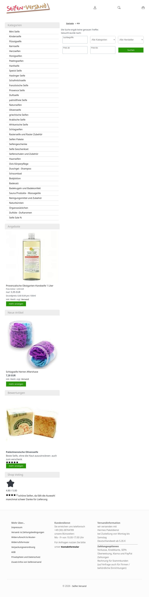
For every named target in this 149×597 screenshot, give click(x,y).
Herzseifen (14, 51)
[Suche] (119, 8)
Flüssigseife (15, 41)
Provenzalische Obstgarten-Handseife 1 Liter (29, 285)
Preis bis (94, 48)
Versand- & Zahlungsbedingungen (27, 532)
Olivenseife (15, 109)
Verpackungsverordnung (23, 547)
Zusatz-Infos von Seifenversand (26, 562)
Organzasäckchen (18, 207)
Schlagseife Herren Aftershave (22, 371)
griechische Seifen (18, 114)
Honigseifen (15, 55)
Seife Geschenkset (18, 149)
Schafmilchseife (17, 80)
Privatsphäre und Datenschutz (25, 557)
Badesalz (14, 183)
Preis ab (66, 48)
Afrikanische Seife (18, 124)
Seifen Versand (79, 586)
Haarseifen (15, 158)
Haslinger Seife (17, 75)
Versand (25, 299)
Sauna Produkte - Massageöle (25, 193)
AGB (13, 552)
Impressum (16, 527)
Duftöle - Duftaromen (20, 212)
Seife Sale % (15, 217)
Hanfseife (14, 65)
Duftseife (14, 95)
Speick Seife (15, 70)
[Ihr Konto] (95, 8)
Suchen (131, 50)
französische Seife (18, 85)
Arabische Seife (17, 119)
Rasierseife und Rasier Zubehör (25, 134)
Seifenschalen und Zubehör (23, 153)
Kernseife (14, 46)
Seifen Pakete (16, 139)
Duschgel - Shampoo (20, 168)
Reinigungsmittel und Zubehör (25, 198)
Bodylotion (15, 178)
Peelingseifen (16, 60)
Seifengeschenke (18, 144)
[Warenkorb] (143, 8)
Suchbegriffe (68, 37)
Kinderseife (15, 36)
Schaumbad (15, 173)
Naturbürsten (16, 202)
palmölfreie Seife (18, 100)
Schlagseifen (16, 129)
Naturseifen (15, 104)
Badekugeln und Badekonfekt (25, 188)
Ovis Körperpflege (18, 163)
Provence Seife (17, 90)
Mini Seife (14, 31)
